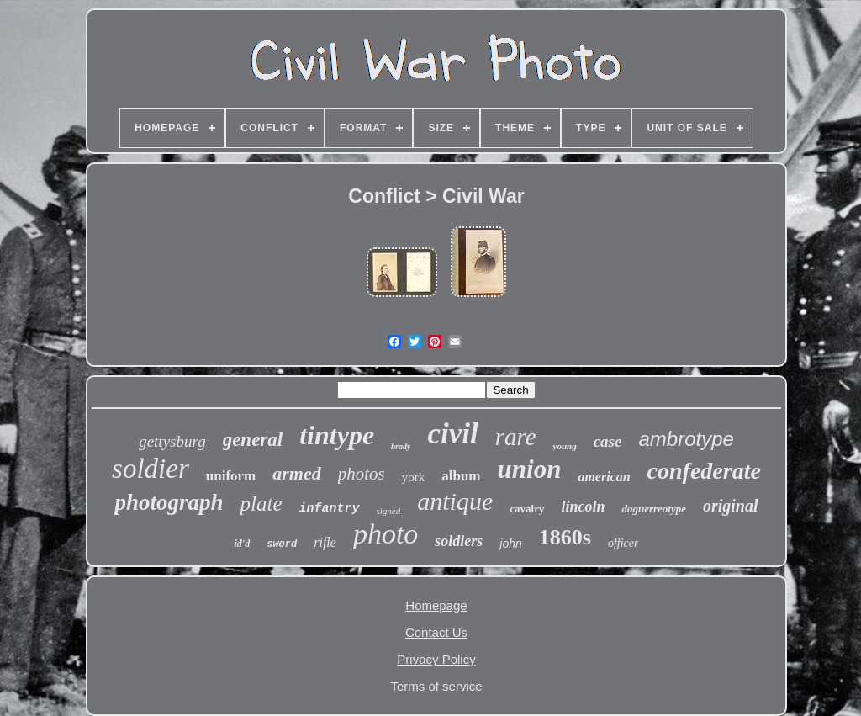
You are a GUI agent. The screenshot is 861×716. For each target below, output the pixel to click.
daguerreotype (653, 508)
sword (282, 544)
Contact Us (436, 632)
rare (515, 436)
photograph (168, 502)
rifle (325, 542)
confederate (704, 471)
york (413, 477)
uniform (231, 476)
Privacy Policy (436, 659)
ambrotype (685, 438)
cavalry (527, 508)
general (253, 439)
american (604, 476)
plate (261, 503)
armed (296, 473)
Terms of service (436, 686)
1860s (565, 537)
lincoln (583, 506)
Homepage (436, 605)
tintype (336, 435)
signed (389, 511)
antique (455, 501)
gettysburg (172, 441)
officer (623, 543)
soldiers (459, 541)
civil (452, 433)
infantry (329, 508)
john (510, 543)
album (460, 476)
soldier (150, 468)
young (565, 446)
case (608, 441)
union (530, 469)
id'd (243, 543)
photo (385, 533)
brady (400, 446)
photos (361, 474)
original (730, 505)
